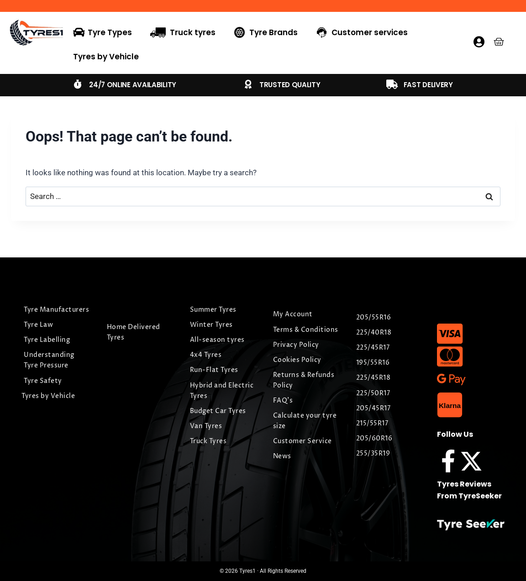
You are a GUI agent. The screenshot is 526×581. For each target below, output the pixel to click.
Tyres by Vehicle (106, 56)
